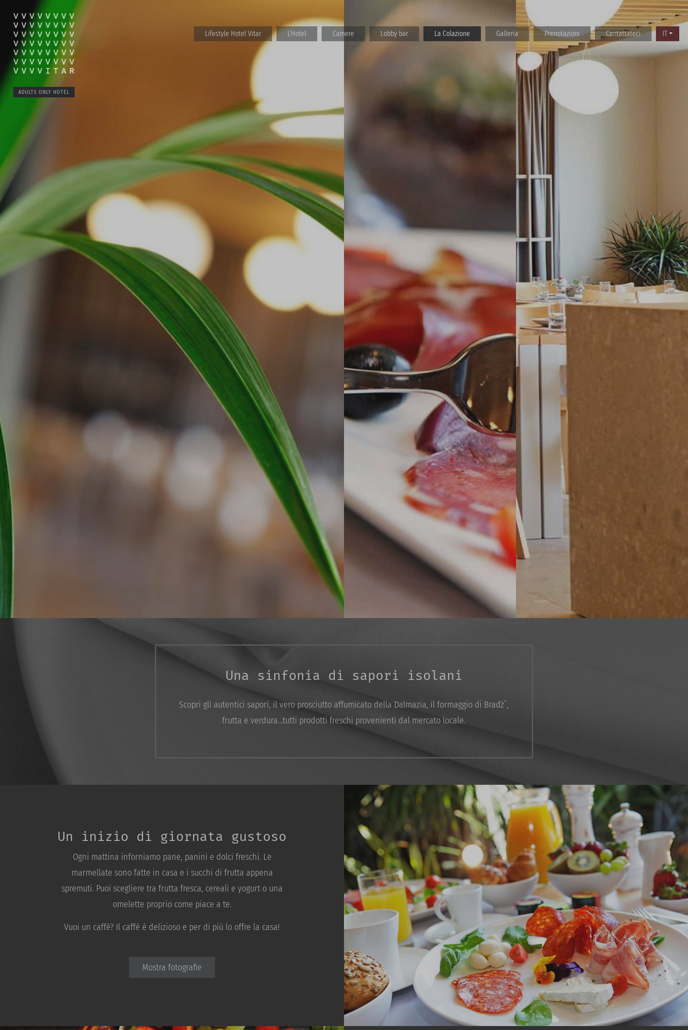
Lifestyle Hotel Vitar (233, 33)
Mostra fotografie (172, 967)
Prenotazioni (562, 33)
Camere (343, 33)
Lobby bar (394, 33)
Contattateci (623, 33)
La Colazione (452, 33)
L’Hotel (296, 33)
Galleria (507, 33)
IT (665, 33)
